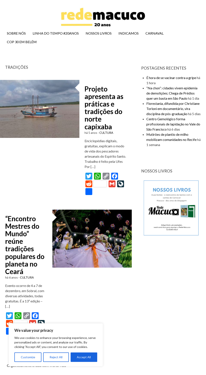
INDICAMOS (128, 33)
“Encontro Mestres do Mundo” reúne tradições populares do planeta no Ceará (24, 245)
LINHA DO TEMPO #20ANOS (56, 33)
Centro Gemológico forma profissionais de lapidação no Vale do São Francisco (173, 124)
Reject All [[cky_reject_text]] (56, 357)
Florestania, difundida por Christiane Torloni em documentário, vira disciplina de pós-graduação (173, 108)
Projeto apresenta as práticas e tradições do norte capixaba (104, 108)
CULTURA (106, 132)
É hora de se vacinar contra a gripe (171, 78)
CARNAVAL (154, 33)
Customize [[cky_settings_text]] (28, 357)
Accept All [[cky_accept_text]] (84, 357)
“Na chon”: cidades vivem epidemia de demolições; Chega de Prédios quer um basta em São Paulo (171, 93)
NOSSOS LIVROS (99, 33)
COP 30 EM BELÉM (22, 42)
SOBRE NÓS (16, 33)
